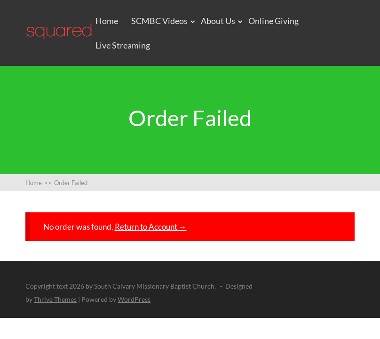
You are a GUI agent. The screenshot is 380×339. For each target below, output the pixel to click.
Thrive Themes (55, 299)
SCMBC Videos (159, 21)
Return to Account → (151, 227)
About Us (218, 21)
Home (106, 21)
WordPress (134, 299)
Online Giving (273, 21)
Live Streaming (122, 45)
